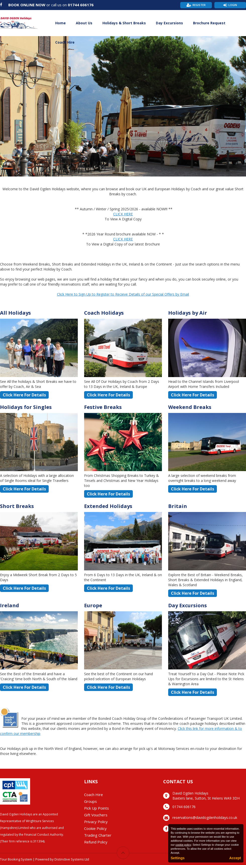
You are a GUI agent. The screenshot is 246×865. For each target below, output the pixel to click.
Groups (90, 801)
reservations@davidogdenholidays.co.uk (204, 817)
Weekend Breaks (189, 407)
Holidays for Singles (26, 407)
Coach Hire (65, 42)
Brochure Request (209, 23)
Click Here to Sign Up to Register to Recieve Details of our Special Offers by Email (123, 294)
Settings (177, 858)
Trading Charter (97, 835)
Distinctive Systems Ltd (71, 859)
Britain (177, 506)
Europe (93, 605)
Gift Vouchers (95, 814)
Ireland (9, 605)
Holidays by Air (187, 312)
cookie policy (183, 844)
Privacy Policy (96, 821)
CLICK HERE (123, 214)
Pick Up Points (96, 808)
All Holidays (15, 312)
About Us (84, 23)
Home (60, 23)
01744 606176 (81, 4)
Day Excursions (169, 23)
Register (199, 5)
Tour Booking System (16, 859)
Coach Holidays (104, 312)
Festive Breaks (103, 407)
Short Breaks (17, 506)
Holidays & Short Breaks (124, 23)
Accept (235, 858)
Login (232, 5)
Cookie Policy (95, 828)
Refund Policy (95, 841)
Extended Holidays (108, 506)
